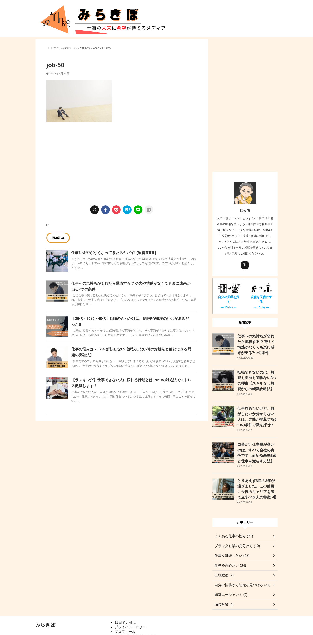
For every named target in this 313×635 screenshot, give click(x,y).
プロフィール (125, 613)
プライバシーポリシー (132, 608)
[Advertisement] (82, 159)
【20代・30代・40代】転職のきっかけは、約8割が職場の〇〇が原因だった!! (131, 318)
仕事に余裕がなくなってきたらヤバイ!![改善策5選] (111, 253)
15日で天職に (125, 603)
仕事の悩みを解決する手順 (135, 617)
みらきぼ (45, 606)
